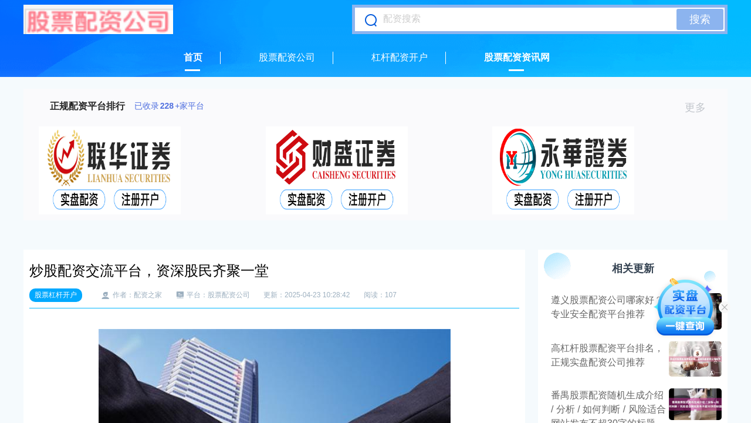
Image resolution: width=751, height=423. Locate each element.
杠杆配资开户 (399, 57)
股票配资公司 (287, 57)
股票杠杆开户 (56, 295)
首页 (193, 57)
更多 (700, 107)
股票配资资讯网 (517, 57)
